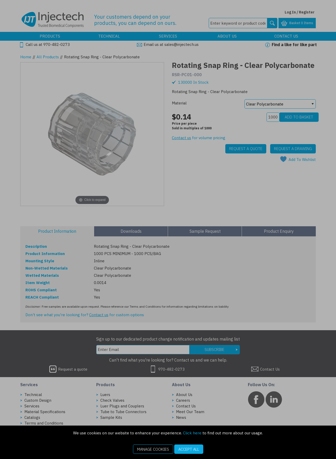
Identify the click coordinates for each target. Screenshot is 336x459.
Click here (192, 432)
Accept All (188, 449)
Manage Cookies (153, 449)
